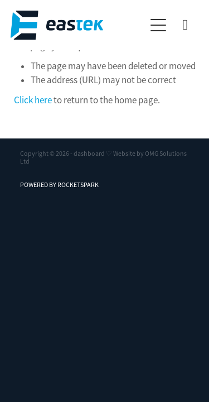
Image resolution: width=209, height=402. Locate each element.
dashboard (89, 153)
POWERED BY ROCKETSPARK (59, 184)
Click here (33, 100)
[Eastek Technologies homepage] (78, 25)
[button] (158, 25)
